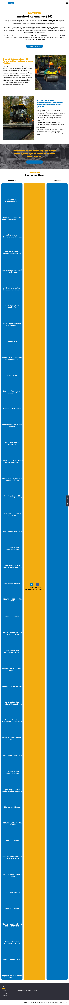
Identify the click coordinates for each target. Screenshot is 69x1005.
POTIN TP (34, 990)
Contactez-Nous (34, 175)
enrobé (40, 29)
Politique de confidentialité (50, 1002)
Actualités (4, 995)
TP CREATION (20, 993)
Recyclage (35, 993)
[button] (11, 3)
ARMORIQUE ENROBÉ (7, 993)
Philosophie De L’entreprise (24, 990)
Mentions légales (35, 1002)
